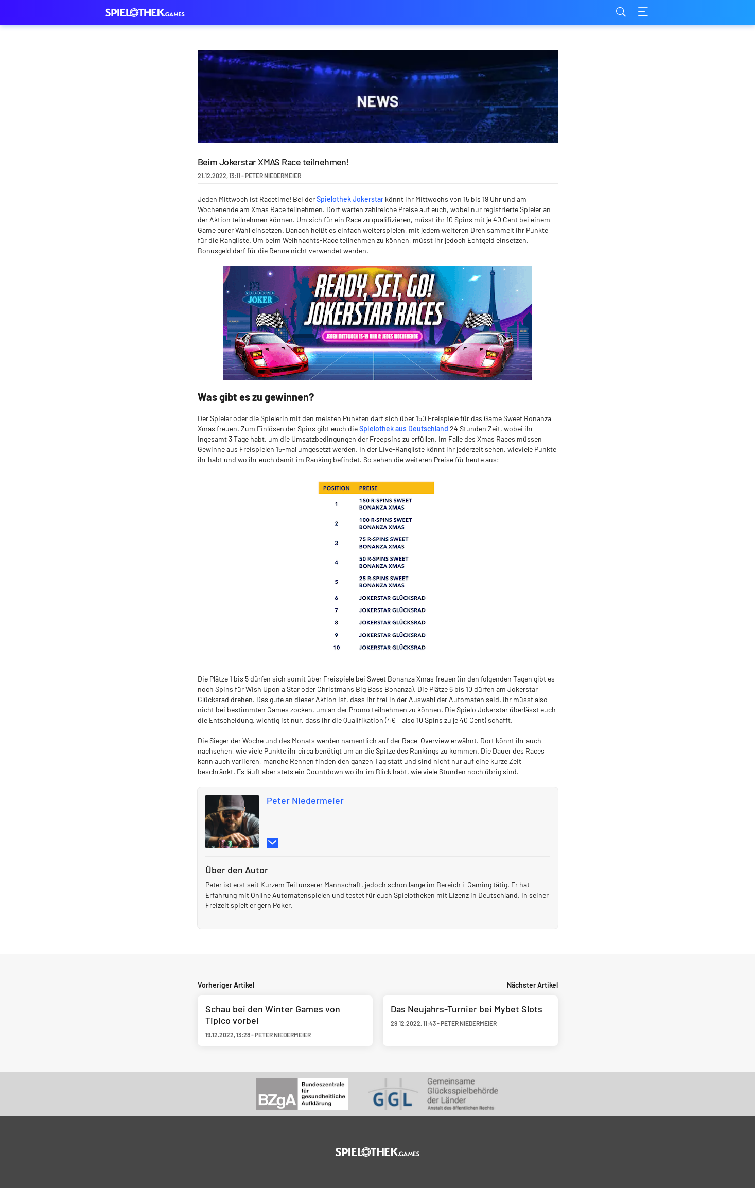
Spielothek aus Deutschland (403, 428)
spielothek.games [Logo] (156, 12)
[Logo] (377, 1152)
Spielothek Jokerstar (350, 199)
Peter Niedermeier (305, 800)
